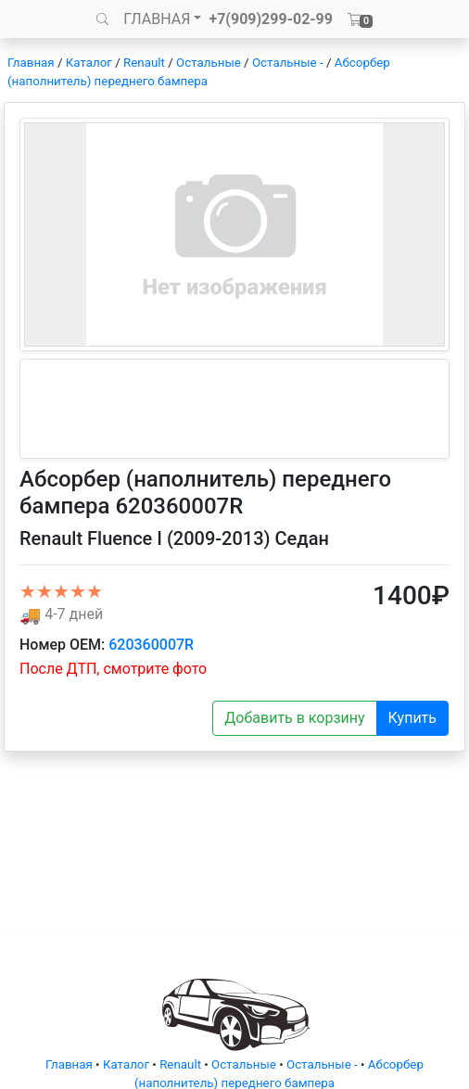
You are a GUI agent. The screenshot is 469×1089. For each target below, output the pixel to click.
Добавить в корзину (294, 718)
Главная (31, 63)
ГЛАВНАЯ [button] (156, 19)
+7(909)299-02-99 (271, 19)
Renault (144, 63)
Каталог (89, 63)
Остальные (208, 63)
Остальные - (289, 63)
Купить (412, 718)
